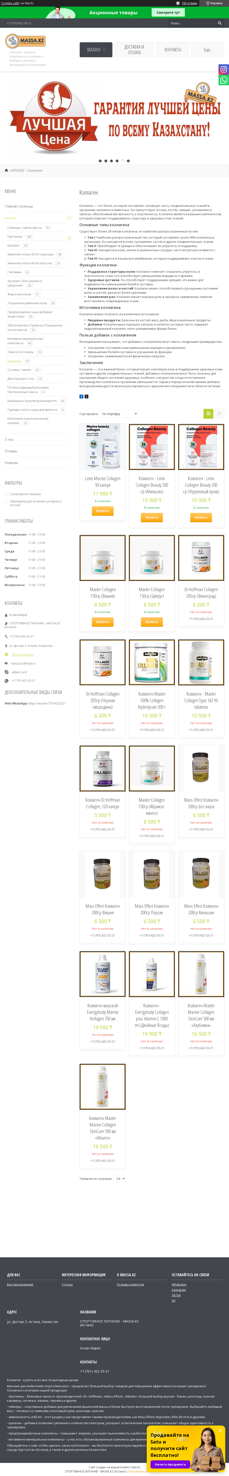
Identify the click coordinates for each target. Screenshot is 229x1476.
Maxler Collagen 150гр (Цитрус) (152, 592)
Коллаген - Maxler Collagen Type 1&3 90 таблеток (201, 700)
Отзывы (11, 451)
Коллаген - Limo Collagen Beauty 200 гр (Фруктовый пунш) (201, 485)
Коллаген (14, 361)
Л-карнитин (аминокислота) (27, 303)
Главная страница (19, 206)
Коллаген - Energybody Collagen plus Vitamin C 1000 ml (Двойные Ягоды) (152, 1015)
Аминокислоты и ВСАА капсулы (29, 263)
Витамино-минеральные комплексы (25, 340)
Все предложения (20, 1284)
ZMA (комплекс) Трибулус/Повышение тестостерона (35, 327)
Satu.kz (135, 1467)
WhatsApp (179, 1284)
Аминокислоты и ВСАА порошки (30, 254)
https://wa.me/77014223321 (47, 703)
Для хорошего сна (20, 378)
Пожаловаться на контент (146, 1471)
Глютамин (14, 272)
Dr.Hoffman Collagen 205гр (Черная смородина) (102, 700)
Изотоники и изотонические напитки (28, 420)
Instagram (179, 1290)
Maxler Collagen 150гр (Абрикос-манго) (151, 806)
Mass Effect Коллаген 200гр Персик (152, 909)
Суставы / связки (19, 370)
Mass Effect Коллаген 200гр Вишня (103, 909)
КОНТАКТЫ (173, 49)
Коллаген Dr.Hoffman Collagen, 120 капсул (102, 803)
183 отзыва (189, 3)
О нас (9, 439)
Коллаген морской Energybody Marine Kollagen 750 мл (102, 1012)
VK (173, 1300)
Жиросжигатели (19, 294)
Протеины (14, 236)
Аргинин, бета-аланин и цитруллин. (24, 283)
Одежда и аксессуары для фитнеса (32, 409)
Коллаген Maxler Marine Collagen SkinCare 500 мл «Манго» (102, 1128)
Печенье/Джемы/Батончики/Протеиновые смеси (28, 389)
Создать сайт (10, 3)
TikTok (176, 1295)
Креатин (13, 245)
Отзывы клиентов (130, 1284)
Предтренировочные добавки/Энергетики (30, 314)
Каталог (11, 218)
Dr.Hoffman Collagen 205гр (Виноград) (201, 592)
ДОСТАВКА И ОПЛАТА (134, 50)
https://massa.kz (23, 654)
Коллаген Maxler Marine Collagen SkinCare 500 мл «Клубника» (201, 1015)
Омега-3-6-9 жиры (20, 352)
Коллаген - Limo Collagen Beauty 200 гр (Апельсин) (152, 485)
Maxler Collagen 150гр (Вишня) (103, 592)
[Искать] (219, 23)
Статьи (67, 1284)
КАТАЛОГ (94, 49)
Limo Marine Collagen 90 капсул (102, 481)
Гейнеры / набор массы (24, 227)
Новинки (11, 463)
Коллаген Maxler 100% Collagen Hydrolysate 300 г (152, 700)
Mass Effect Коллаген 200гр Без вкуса (201, 803)
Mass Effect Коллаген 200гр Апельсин (201, 909)
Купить (102, 510)
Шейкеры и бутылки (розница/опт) (32, 401)
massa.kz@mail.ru (23, 663)
